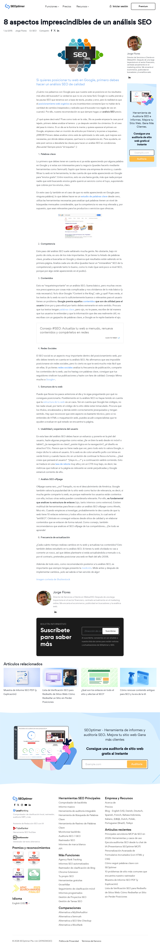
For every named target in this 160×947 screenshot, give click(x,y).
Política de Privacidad (69, 941)
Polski (132, 818)
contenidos (89, 301)
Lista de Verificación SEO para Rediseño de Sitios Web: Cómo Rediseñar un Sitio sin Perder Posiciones (58, 696)
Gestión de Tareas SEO (70, 901)
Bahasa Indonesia (131, 814)
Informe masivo (67, 806)
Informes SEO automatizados (74, 863)
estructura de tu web (54, 402)
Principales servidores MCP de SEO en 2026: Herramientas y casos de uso (125, 836)
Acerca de (110, 802)
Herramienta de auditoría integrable (77, 810)
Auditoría (141, 158)
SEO (34, 30)
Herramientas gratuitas (70, 880)
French (117, 814)
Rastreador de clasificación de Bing (77, 867)
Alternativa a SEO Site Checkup (75, 920)
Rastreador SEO (67, 840)
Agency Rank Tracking (70, 859)
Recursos (81, 6)
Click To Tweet (111, 338)
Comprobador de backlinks (73, 802)
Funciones (51, 6)
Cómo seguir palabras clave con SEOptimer (121, 865)
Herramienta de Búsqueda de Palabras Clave (78, 817)
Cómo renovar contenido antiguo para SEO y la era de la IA (137, 692)
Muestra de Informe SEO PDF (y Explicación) (20, 692)
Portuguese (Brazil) (115, 823)
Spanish (109, 814)
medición (87, 568)
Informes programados (70, 892)
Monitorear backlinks (69, 831)
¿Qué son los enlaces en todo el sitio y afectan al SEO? (97, 692)
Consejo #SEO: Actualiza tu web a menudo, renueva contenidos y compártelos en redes (76, 330)
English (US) (118, 810)
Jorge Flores (21, 30)
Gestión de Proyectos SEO (72, 897)
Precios (67, 6)
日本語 (117, 818)
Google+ (50, 379)
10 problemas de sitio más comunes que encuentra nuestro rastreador (126, 873)
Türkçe (129, 823)
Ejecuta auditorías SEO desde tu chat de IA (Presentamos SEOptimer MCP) (126, 844)
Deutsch (138, 810)
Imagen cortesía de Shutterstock (53, 579)
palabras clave (66, 309)
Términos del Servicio (91, 941)
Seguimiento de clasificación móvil (77, 888)
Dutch (124, 818)
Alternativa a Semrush (70, 916)
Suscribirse (111, 631)
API (60, 848)
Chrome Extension (68, 872)
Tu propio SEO (66, 876)
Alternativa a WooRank (70, 924)
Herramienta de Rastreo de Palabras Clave (77, 825)
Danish (129, 810)
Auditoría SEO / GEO (70, 836)
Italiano (108, 818)
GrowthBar (64, 884)
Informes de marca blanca (72, 844)
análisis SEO (59, 84)
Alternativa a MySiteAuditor (73, 912)
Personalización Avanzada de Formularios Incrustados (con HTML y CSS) (124, 855)
